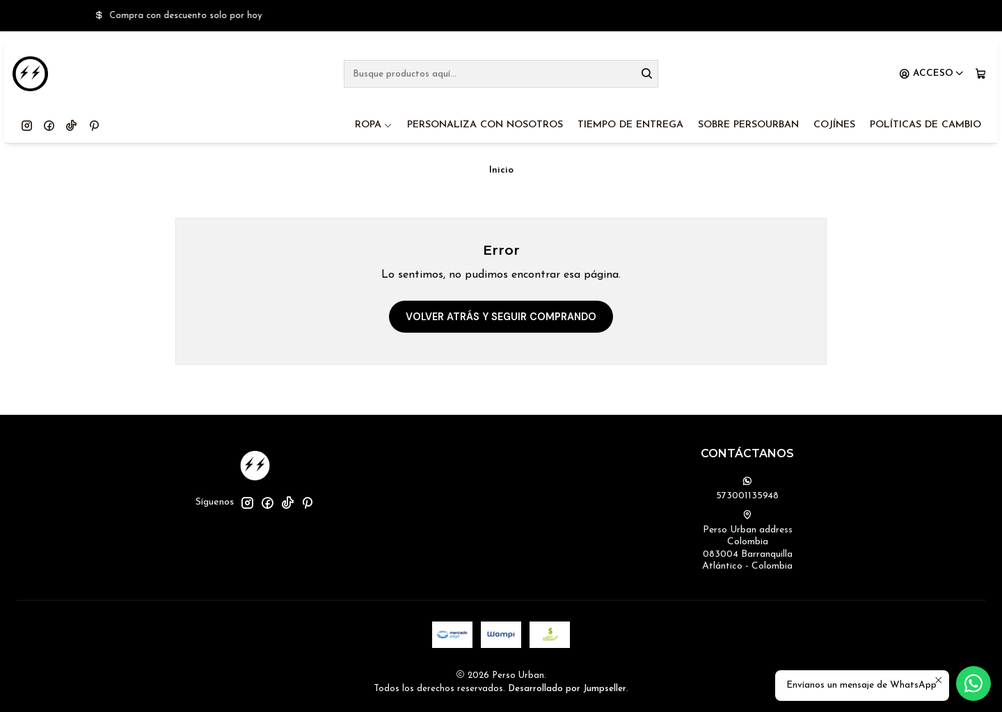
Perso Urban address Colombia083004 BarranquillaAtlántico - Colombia (747, 541)
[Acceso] (931, 74)
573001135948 (747, 488)
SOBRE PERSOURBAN (748, 125)
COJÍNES (834, 125)
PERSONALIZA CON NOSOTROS (485, 125)
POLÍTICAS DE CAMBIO (925, 125)
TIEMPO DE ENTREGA (630, 125)
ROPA (373, 125)
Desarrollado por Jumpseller (567, 688)
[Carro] (980, 74)
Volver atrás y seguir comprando (501, 316)
